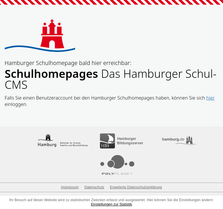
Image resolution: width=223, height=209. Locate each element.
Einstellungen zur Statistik (111, 204)
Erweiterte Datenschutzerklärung (136, 187)
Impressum (70, 187)
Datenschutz (94, 187)
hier (210, 98)
